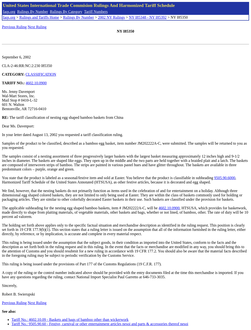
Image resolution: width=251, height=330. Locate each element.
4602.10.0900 (36, 83)
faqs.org (9, 12)
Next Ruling (37, 27)
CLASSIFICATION (41, 74)
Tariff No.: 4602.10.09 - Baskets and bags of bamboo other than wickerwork (69, 320)
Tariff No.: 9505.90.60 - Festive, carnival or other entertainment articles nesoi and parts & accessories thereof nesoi (99, 324)
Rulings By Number (32, 12)
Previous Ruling (14, 27)
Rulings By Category (66, 12)
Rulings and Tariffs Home (39, 17)
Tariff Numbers (96, 12)
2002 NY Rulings (111, 17)
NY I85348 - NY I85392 (148, 17)
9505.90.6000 (224, 178)
